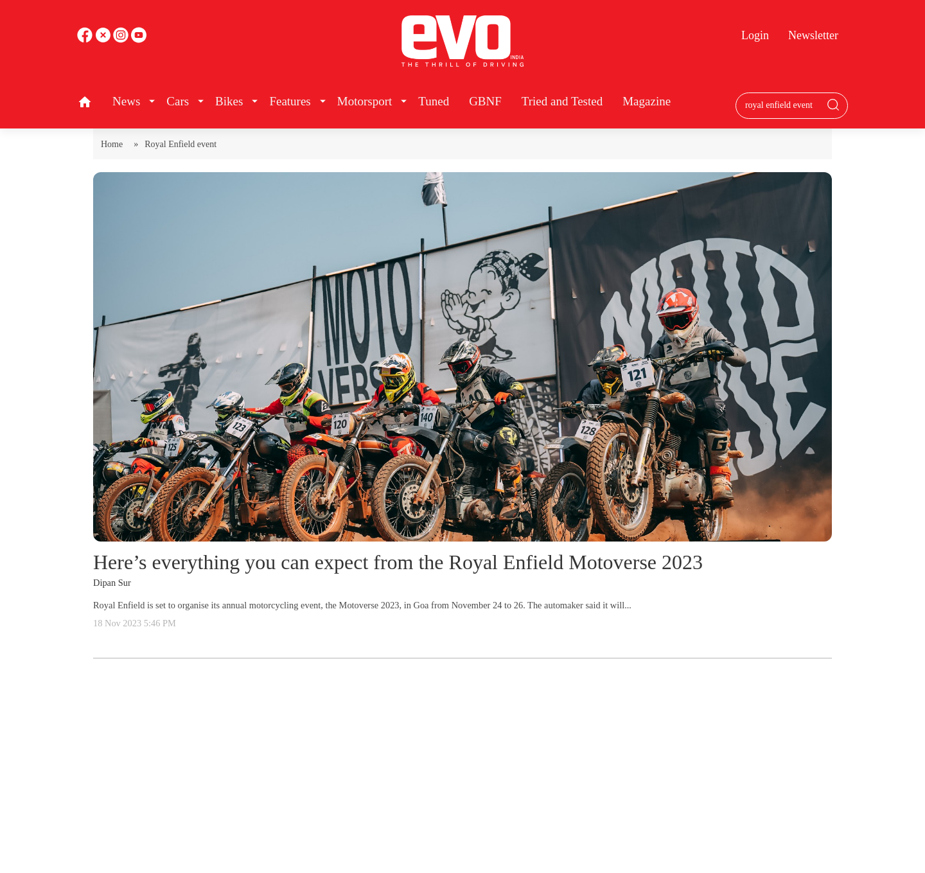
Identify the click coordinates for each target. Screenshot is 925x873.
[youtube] (122, 39)
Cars (177, 101)
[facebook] (86, 39)
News (126, 101)
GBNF (485, 101)
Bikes (229, 101)
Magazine (646, 101)
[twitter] (104, 39)
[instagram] (138, 39)
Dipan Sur (112, 583)
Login (755, 35)
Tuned (433, 101)
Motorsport (364, 101)
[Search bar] (782, 105)
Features (289, 101)
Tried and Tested (562, 101)
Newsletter (813, 35)
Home (114, 144)
